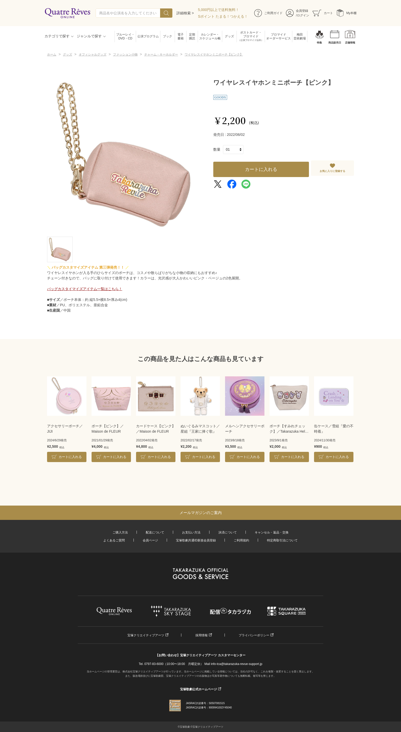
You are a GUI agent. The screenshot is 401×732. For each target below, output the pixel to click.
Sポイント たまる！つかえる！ (223, 16)
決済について (227, 532)
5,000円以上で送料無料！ (218, 10)
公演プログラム (148, 36)
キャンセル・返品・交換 (271, 532)
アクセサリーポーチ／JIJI (65, 428)
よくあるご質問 (114, 540)
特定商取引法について (282, 540)
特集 (319, 42)
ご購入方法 (120, 532)
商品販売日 (334, 42)
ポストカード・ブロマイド (250, 36)
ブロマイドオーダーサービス (278, 36)
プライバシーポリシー (254, 635)
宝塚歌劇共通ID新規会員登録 (196, 540)
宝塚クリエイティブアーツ (145, 635)
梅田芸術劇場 (300, 36)
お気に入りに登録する (332, 171)
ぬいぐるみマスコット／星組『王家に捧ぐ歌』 (200, 428)
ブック (167, 36)
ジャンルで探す (89, 36)
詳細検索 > (185, 13)
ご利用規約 (241, 540)
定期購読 (192, 36)
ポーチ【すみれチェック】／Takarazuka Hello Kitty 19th (289, 429)
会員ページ (150, 540)
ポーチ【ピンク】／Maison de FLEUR (108, 428)
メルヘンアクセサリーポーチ (244, 428)
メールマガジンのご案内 (201, 512)
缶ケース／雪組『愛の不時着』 (333, 428)
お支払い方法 (191, 532)
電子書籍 (180, 36)
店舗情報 (350, 42)
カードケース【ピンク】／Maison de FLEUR (155, 428)
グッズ (229, 36)
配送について (155, 532)
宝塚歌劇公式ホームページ (198, 689)
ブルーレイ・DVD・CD (125, 36)
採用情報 (201, 635)
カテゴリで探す (57, 36)
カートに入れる (261, 169)
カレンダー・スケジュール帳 (210, 36)
